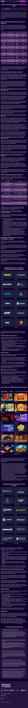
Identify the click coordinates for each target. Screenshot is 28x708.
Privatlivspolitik (3, 695)
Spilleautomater (24, 391)
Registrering (22, 1)
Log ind (17, 1)
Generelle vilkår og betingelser (6, 693)
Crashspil (17, 391)
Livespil (11, 391)
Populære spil (4, 391)
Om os (2, 699)
